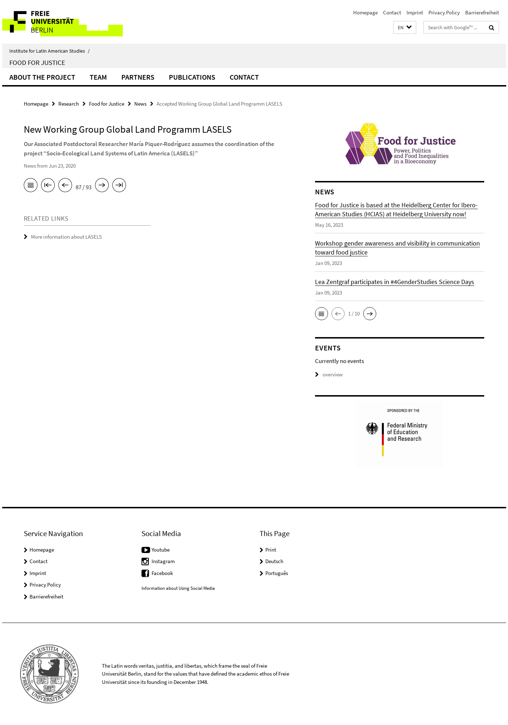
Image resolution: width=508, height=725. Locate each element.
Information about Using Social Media (178, 588)
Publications (192, 76)
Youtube (161, 549)
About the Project (42, 76)
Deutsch (274, 561)
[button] (404, 27)
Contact (392, 12)
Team (98, 76)
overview (329, 374)
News (140, 103)
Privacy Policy (444, 12)
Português (276, 573)
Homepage (365, 12)
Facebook (162, 573)
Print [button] (270, 549)
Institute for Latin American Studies (49, 50)
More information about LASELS (66, 236)
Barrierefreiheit (482, 12)
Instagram (163, 561)
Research (68, 103)
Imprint (414, 12)
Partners (137, 76)
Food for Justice (37, 62)
